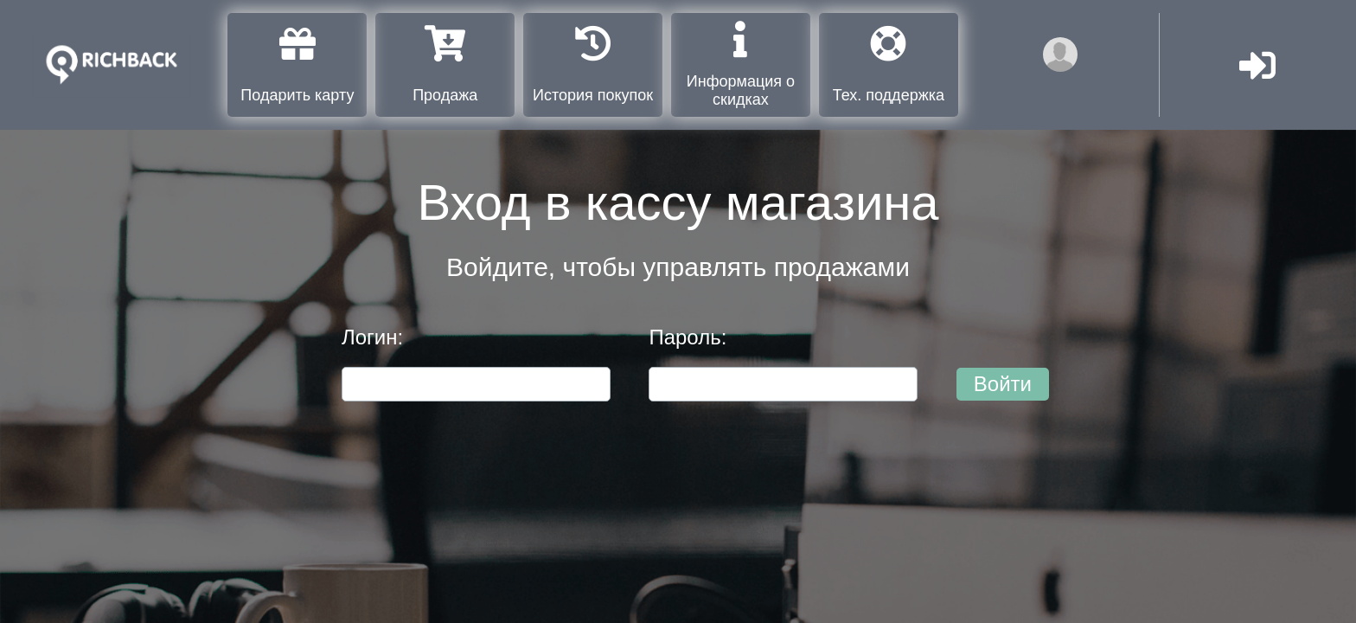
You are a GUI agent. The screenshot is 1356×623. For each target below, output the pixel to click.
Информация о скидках (741, 64)
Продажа (445, 64)
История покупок (593, 64)
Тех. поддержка (888, 64)
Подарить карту (297, 64)
